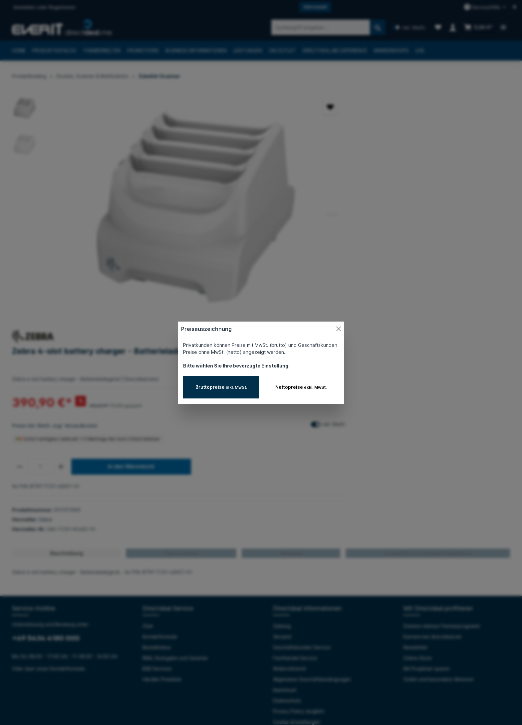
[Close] (339, 329)
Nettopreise (301, 387)
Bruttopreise (221, 387)
